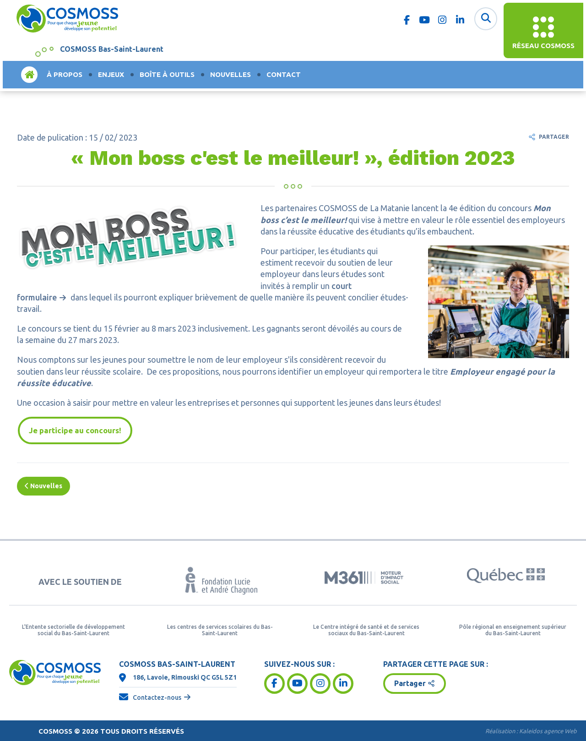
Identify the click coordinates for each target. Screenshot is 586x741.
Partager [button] (410, 684)
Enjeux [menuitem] (111, 74)
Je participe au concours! (75, 430)
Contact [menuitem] (283, 74)
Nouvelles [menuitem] (230, 74)
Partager (554, 137)
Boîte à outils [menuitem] (167, 74)
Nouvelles (43, 486)
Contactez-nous (157, 697)
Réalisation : (531, 731)
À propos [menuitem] (64, 74)
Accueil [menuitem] (29, 74)
